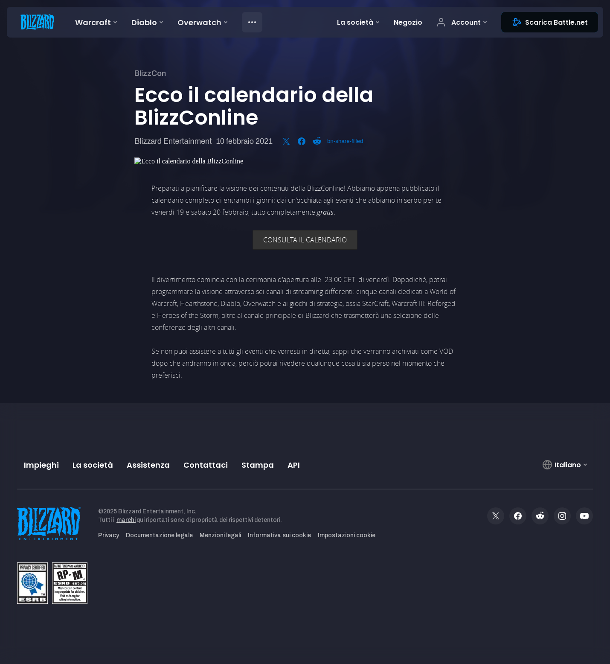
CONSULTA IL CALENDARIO (305, 240)
